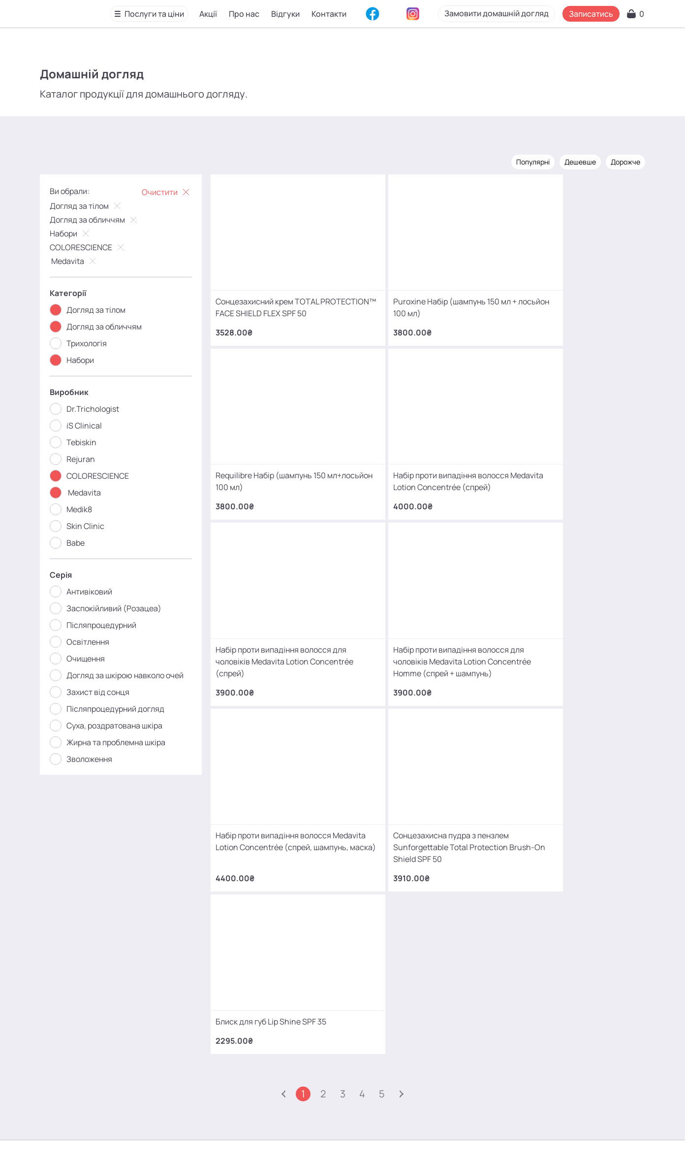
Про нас (244, 14)
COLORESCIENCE (91, 247)
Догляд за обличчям (98, 219)
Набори (74, 233)
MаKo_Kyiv (424, 1064)
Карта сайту (337, 1134)
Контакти (329, 14)
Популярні (529, 161)
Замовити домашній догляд (522, 13)
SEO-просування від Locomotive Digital (528, 1134)
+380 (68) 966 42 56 (384, 946)
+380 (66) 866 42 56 (384, 1008)
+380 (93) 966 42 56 (384, 977)
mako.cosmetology (283, 1064)
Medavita (77, 260)
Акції (209, 14)
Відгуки (286, 14)
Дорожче (622, 161)
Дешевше (576, 161)
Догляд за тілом (89, 205)
